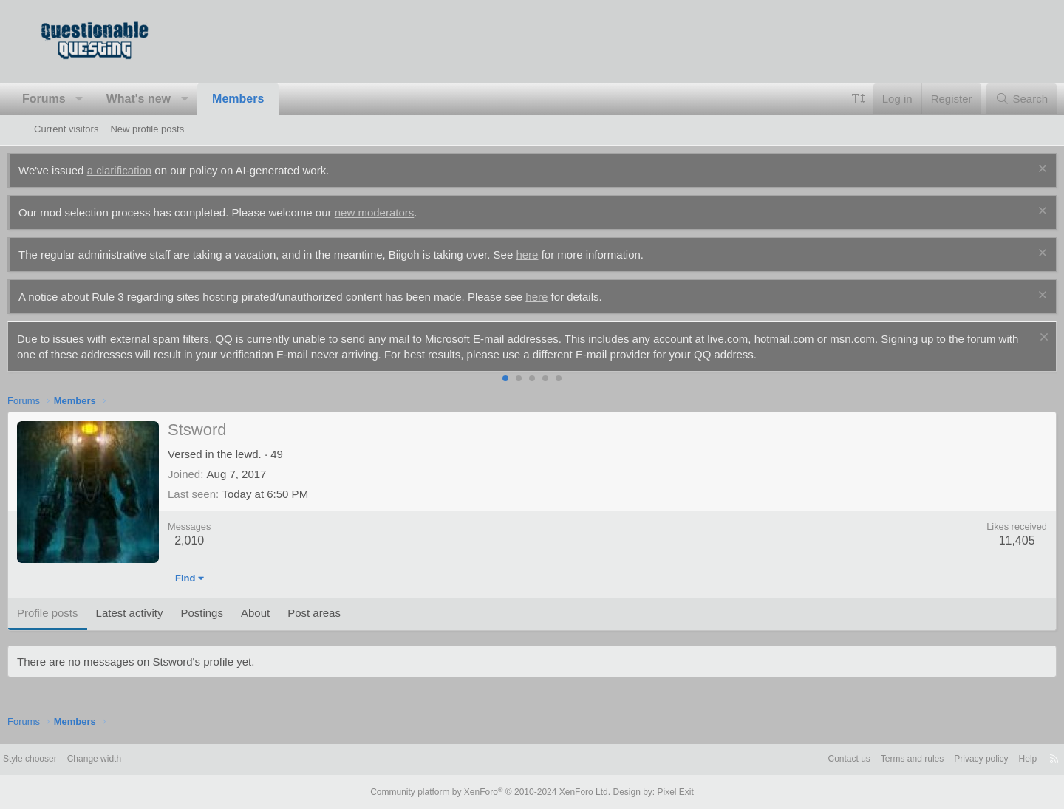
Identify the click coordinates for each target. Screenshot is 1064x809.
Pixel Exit (663, 792)
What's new (165, 98)
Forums (70, 98)
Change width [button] (138, 759)
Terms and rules (864, 759)
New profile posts (147, 128)
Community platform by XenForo (493, 792)
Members (264, 98)
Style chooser (70, 759)
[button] (106, 99)
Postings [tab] (228, 613)
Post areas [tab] (340, 613)
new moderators (401, 212)
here (553, 254)
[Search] (995, 98)
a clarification (146, 170)
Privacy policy (939, 759)
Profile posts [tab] (74, 613)
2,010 (216, 540)
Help (989, 759)
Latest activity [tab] (156, 613)
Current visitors (66, 128)
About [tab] (281, 613)
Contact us (796, 759)
